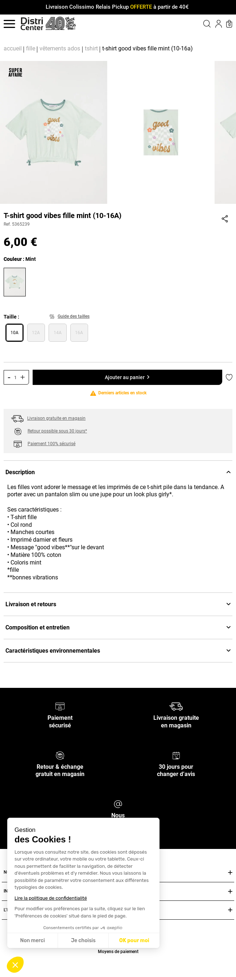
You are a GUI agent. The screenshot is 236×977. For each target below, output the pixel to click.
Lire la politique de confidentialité (51, 898)
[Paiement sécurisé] (60, 706)
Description (118, 472)
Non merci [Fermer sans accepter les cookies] (32, 940)
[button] (15, 964)
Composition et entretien (118, 627)
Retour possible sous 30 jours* (57, 431)
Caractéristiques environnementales (118, 650)
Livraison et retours (118, 604)
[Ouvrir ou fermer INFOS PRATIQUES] (230, 891)
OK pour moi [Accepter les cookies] (134, 940)
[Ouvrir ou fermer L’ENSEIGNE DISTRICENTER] (230, 910)
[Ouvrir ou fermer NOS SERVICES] (230, 873)
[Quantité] (15, 377)
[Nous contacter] (118, 803)
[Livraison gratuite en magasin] (176, 706)
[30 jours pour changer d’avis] (176, 754)
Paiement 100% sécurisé (51, 443)
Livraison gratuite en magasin (56, 418)
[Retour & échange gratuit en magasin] (60, 754)
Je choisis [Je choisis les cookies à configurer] (83, 940)
